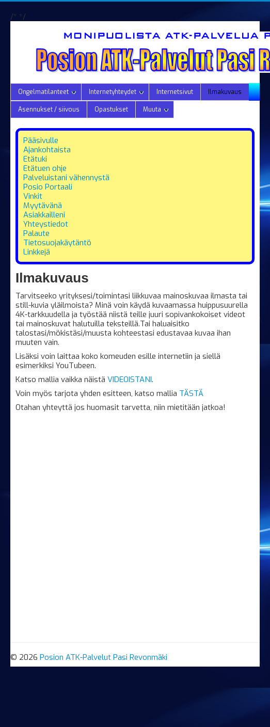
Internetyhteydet (116, 92)
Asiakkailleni (44, 214)
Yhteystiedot (45, 224)
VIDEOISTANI (129, 379)
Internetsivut (174, 92)
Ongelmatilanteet (47, 92)
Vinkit (32, 196)
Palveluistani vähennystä (66, 177)
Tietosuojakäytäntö (57, 242)
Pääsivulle (40, 140)
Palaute (36, 233)
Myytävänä (42, 205)
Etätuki (35, 159)
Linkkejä (36, 252)
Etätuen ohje (45, 168)
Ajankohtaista (47, 149)
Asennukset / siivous (49, 109)
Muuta (155, 109)
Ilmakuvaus (225, 92)
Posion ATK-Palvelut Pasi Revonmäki (103, 657)
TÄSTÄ (191, 393)
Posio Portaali (47, 187)
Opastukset (111, 109)
